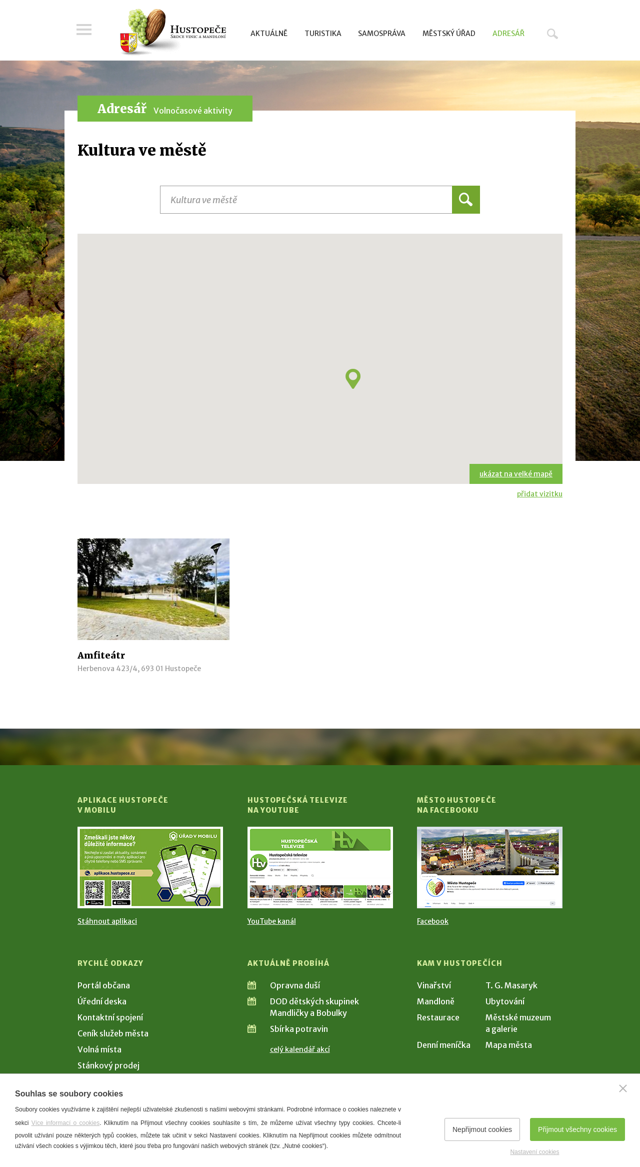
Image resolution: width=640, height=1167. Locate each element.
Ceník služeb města (113, 1033)
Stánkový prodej (109, 1065)
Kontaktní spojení (110, 1017)
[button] (353, 379)
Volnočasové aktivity (193, 111)
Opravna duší (295, 985)
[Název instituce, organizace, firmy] (320, 200)
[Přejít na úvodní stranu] (173, 33)
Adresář (508, 33)
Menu (85, 31)
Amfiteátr (101, 655)
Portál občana (104, 985)
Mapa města (509, 1045)
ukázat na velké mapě (516, 473)
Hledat (552, 34)
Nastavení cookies (534, 1151)
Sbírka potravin (299, 1029)
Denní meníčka (443, 1045)
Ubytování (505, 1001)
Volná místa (100, 1049)
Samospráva (382, 33)
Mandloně (435, 1001)
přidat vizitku (539, 493)
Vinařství (434, 985)
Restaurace (438, 1017)
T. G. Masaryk (512, 985)
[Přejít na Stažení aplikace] (150, 867)
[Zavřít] (623, 1088)
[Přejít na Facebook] (489, 867)
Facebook (432, 921)
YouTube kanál (272, 921)
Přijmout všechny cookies (577, 1129)
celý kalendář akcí (300, 1049)
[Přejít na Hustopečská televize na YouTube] (320, 867)
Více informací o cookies (66, 1122)
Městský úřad (449, 33)
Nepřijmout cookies (482, 1129)
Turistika (323, 33)
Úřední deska (102, 1001)
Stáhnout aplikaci (107, 921)
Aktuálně (269, 33)
